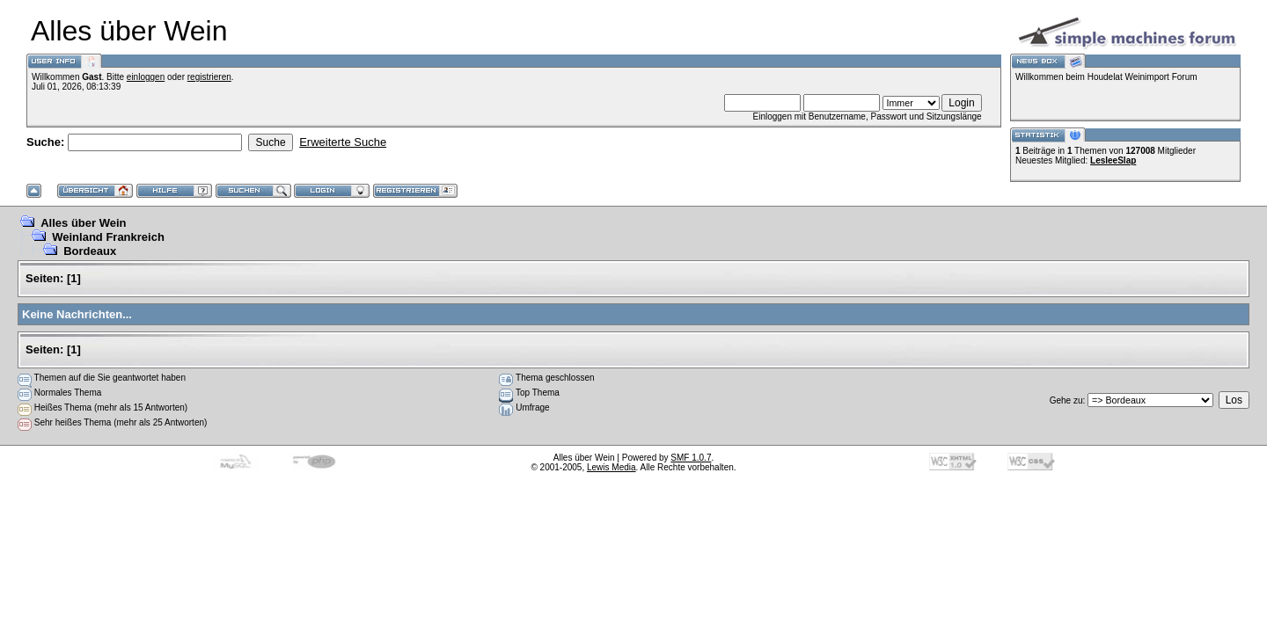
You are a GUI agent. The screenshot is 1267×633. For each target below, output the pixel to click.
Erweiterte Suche (342, 142)
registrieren (209, 77)
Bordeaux (89, 251)
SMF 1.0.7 (690, 457)
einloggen (146, 77)
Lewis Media (611, 467)
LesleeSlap (1113, 160)
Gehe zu (1066, 400)
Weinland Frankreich (108, 237)
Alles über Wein (83, 222)
